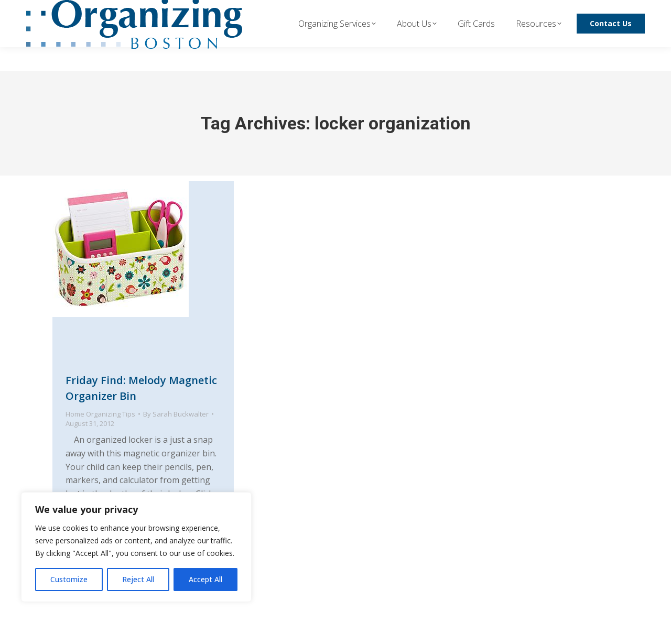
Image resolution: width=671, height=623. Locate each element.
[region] (136, 547)
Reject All (138, 579)
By (176, 414)
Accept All (205, 579)
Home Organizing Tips (100, 414)
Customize (69, 579)
